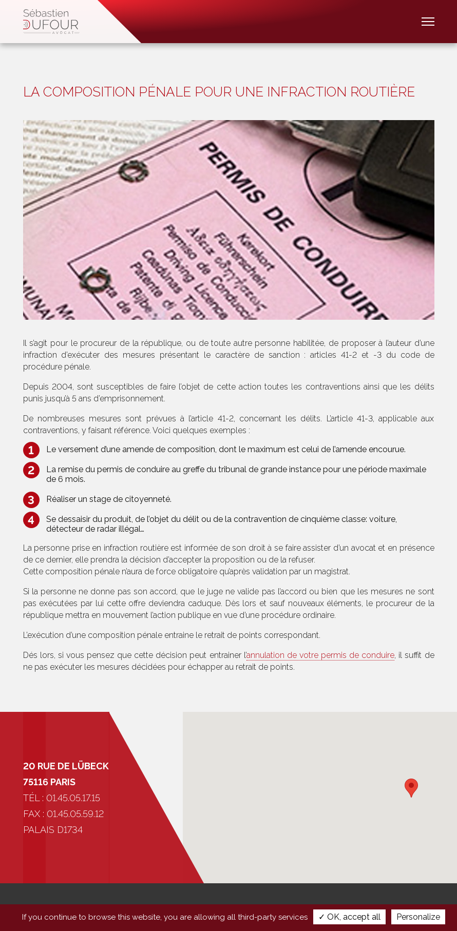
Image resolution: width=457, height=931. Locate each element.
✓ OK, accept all (349, 917)
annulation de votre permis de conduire (320, 655)
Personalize (418, 917)
